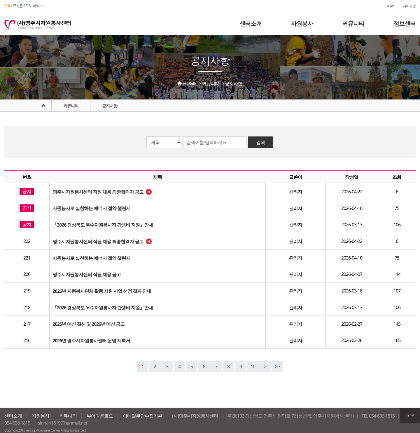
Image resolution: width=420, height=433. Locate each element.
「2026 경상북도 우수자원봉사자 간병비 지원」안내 (102, 225)
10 (253, 366)
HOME (390, 5)
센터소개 (250, 23)
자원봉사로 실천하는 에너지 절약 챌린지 (91, 208)
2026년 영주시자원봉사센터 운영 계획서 (91, 340)
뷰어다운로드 (100, 416)
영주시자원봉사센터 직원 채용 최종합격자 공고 (98, 192)
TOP (410, 415)
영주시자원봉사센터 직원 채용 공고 (86, 274)
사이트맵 (409, 5)
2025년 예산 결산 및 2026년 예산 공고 (88, 324)
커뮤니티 (353, 23)
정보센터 (404, 23)
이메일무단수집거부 (142, 416)
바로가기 (25, 5)
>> (277, 366)
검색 (260, 142)
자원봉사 (302, 23)
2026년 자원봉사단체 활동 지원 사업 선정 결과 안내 (101, 291)
